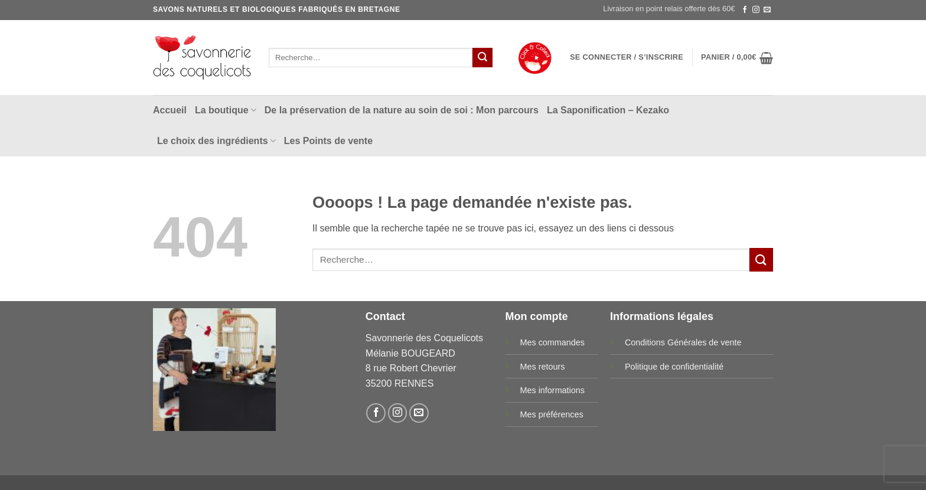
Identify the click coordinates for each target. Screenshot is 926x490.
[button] (626, 57)
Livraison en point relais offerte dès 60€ (669, 8)
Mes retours (542, 366)
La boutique (225, 110)
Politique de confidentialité (674, 366)
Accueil (170, 110)
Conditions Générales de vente (683, 342)
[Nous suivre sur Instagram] (755, 10)
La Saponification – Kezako (608, 110)
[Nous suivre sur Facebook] (744, 10)
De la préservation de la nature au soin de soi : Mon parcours (402, 110)
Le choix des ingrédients (216, 140)
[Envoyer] (482, 58)
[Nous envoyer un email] (767, 10)
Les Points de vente (328, 141)
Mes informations (552, 390)
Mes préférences (551, 414)
